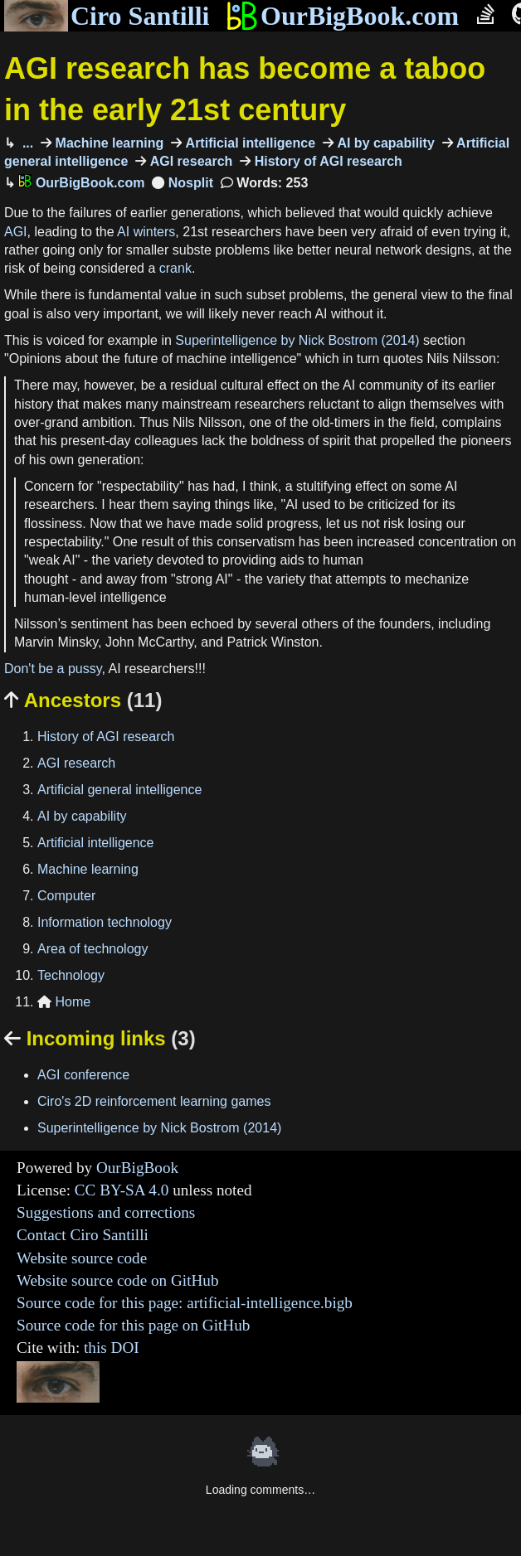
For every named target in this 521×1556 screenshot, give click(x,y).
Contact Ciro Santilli (83, 1234)
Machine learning (107, 143)
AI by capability (384, 143)
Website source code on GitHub (118, 1280)
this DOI (111, 1347)
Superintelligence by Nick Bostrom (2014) (297, 340)
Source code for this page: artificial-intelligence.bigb (185, 1302)
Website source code (82, 1258)
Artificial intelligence (248, 143)
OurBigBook (137, 1167)
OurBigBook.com (342, 16)
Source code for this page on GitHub (133, 1325)
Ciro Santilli (106, 16)
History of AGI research (326, 161)
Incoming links (100, 1038)
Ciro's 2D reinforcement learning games (153, 1101)
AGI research (189, 161)
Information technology (104, 922)
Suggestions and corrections (106, 1212)
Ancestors (83, 700)
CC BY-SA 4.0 (122, 1190)
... (25, 143)
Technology (71, 975)
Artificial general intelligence (119, 790)
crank (175, 268)
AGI (15, 232)
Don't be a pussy (53, 669)
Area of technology (92, 949)
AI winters (146, 232)
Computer (66, 896)
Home (63, 1002)
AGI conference (83, 1075)
